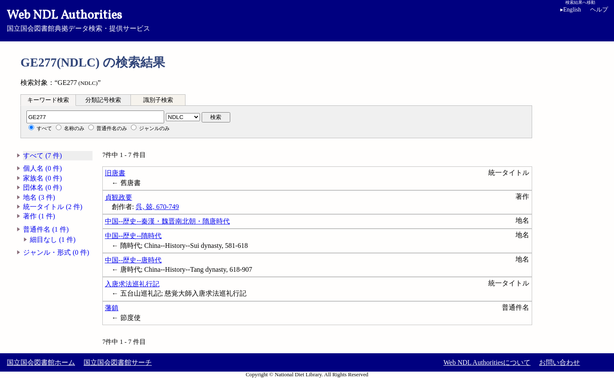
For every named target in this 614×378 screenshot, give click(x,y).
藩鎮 (112, 307)
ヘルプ (599, 9)
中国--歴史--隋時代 (133, 235)
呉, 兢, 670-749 (157, 206)
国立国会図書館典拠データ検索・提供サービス (307, 19)
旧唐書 (115, 173)
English (570, 9)
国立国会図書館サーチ (118, 362)
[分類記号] (95, 116)
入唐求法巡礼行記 (132, 284)
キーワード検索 (48, 100)
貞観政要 (118, 197)
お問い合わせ (559, 362)
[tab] (48, 99)
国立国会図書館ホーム (41, 362)
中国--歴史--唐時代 (133, 260)
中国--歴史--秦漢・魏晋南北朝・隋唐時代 (167, 221)
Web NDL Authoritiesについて (486, 362)
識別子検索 (158, 100)
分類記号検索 (103, 100)
